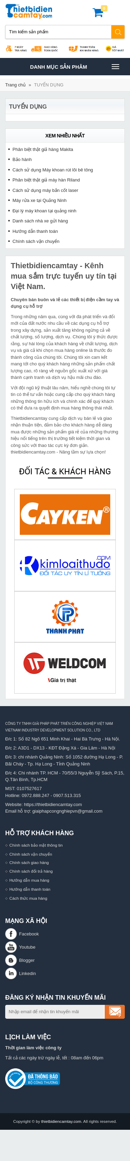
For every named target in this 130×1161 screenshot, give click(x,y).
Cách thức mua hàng (28, 898)
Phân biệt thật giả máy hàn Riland (46, 180)
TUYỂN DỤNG (48, 84)
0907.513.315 (67, 795)
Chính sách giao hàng (29, 862)
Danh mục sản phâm (74, 66)
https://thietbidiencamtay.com (53, 804)
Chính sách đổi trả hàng (31, 871)
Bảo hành (22, 159)
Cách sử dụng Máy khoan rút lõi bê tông (52, 169)
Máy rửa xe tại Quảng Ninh (39, 200)
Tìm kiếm (118, 32)
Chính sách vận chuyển (35, 241)
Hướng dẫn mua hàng (29, 880)
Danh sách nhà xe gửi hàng (40, 220)
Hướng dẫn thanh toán (35, 231)
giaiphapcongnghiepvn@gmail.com (67, 811)
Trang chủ (15, 84)
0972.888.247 (36, 795)
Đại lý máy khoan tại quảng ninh (44, 210)
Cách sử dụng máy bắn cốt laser (45, 190)
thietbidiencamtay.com (61, 1121)
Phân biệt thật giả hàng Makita (42, 149)
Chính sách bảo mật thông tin (36, 845)
